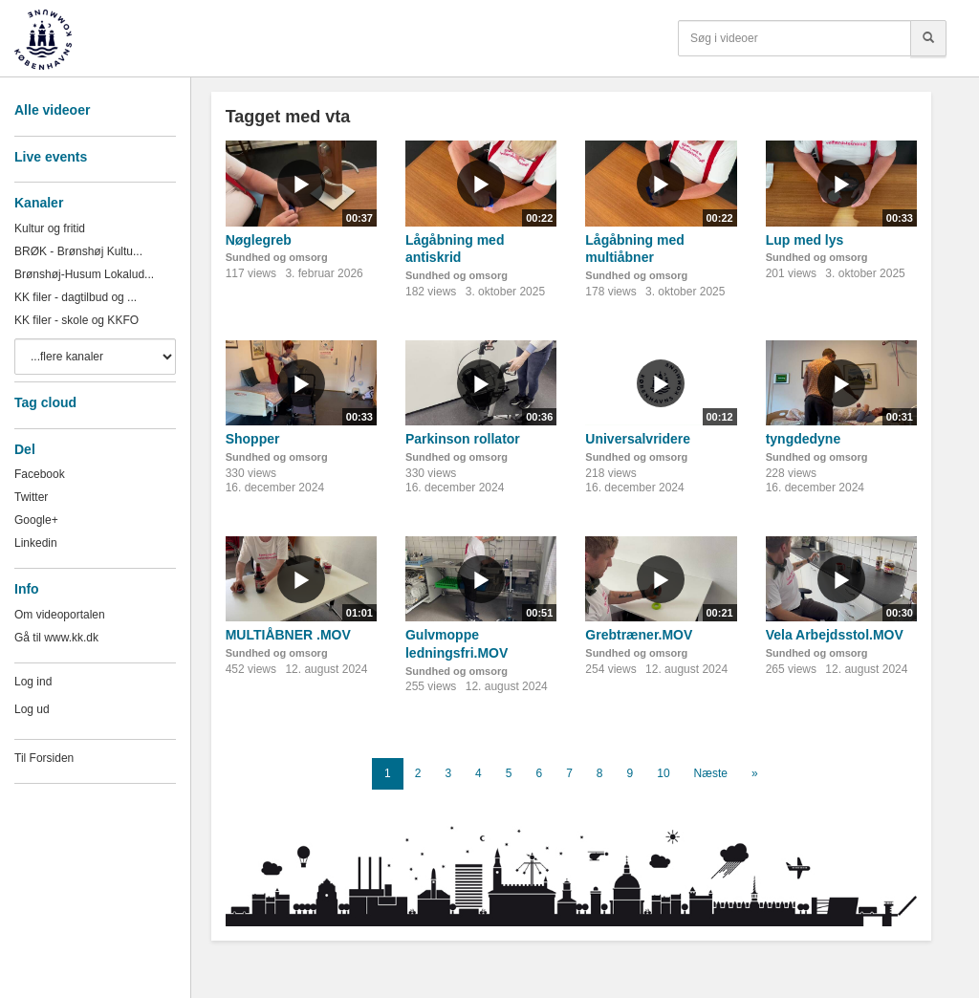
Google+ (36, 520)
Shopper (253, 438)
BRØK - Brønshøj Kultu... (78, 251)
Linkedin (35, 543)
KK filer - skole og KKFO (76, 320)
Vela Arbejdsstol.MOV (834, 634)
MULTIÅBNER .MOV (288, 634)
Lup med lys (805, 240)
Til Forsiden (44, 758)
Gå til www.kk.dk (56, 637)
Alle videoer (52, 110)
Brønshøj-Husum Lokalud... (84, 274)
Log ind (33, 681)
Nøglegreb (259, 240)
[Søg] (928, 38)
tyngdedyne (803, 438)
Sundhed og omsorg (277, 257)
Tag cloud (45, 402)
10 (663, 773)
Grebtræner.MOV (638, 634)
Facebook (39, 474)
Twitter (31, 497)
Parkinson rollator (462, 438)
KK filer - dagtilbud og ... (75, 297)
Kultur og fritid (49, 228)
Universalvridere (637, 438)
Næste (711, 773)
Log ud (32, 709)
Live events (50, 156)
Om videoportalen (59, 614)
